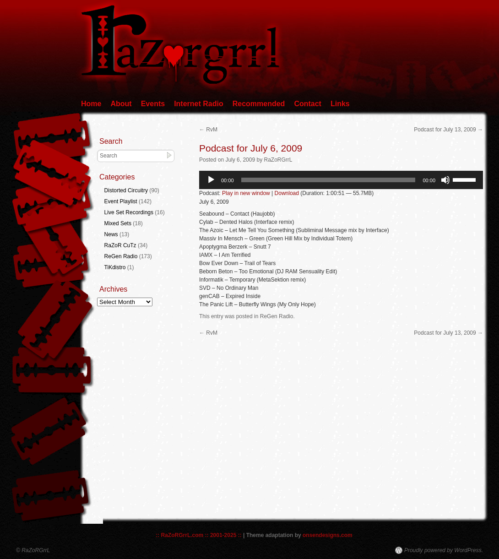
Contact (307, 104)
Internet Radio (198, 104)
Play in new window (246, 193)
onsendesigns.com (328, 535)
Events (153, 104)
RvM (208, 129)
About (120, 104)
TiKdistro (115, 267)
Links (340, 104)
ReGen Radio (276, 316)
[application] (341, 180)
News (111, 234)
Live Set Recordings (128, 212)
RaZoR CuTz (120, 245)
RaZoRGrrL (278, 160)
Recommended (259, 104)
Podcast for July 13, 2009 (448, 129)
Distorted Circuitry (126, 190)
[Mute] (445, 180)
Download (287, 193)
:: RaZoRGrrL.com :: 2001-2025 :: (198, 535)
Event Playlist (120, 201)
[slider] (328, 180)
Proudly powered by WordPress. (443, 550)
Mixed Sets (117, 223)
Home (91, 104)
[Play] (211, 180)
